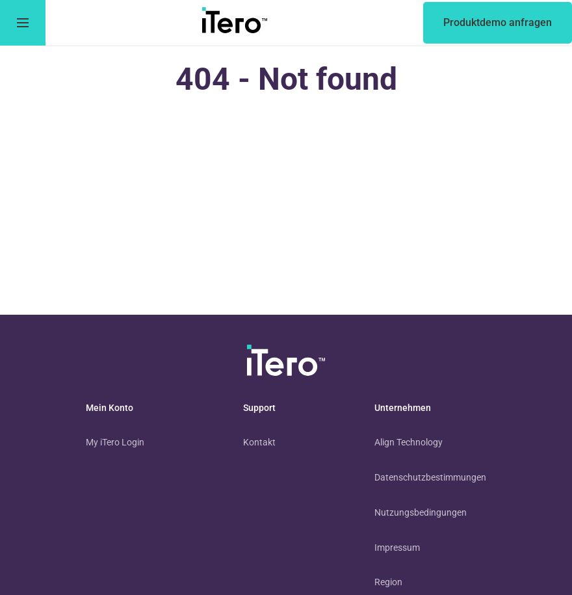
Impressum (397, 547)
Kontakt (259, 442)
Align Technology (408, 442)
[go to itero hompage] (234, 23)
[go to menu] (23, 23)
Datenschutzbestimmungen (430, 477)
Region (388, 582)
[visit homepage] (286, 363)
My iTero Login (115, 442)
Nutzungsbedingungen (420, 512)
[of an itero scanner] (497, 23)
